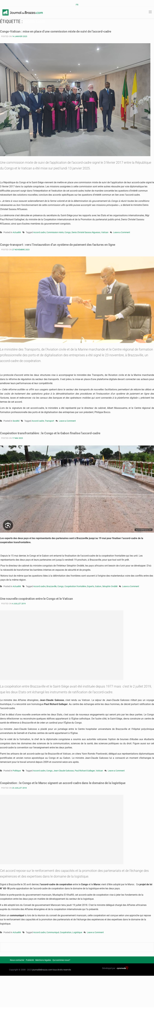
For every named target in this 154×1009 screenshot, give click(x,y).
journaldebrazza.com (42, 969)
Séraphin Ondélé (109, 586)
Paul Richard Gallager (85, 770)
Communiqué (52, 932)
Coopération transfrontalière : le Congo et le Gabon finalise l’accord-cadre (51, 433)
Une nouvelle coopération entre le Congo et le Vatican (37, 598)
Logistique (77, 932)
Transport (49, 421)
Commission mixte (55, 232)
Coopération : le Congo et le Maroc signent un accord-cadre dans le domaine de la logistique (64, 783)
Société (16, 421)
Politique (17, 770)
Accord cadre (39, 232)
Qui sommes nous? (61, 960)
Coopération (65, 932)
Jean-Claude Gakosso (63, 770)
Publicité (30, 960)
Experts (90, 586)
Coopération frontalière (75, 586)
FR (77, 4)
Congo (68, 232)
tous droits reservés (62, 969)
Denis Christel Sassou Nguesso (86, 232)
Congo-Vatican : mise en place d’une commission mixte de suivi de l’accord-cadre (57, 31)
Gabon (98, 586)
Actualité (17, 232)
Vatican (104, 232)
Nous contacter (17, 960)
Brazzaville (51, 586)
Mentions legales (43, 960)
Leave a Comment (121, 232)
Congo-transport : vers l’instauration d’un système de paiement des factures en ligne (59, 244)
